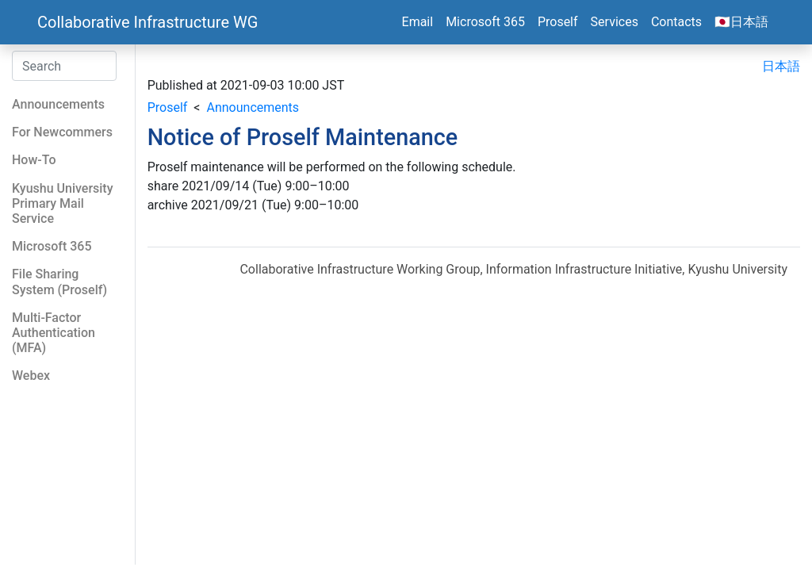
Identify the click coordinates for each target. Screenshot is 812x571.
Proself (558, 21)
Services (614, 21)
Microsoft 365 (485, 21)
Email (418, 21)
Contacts (676, 21)
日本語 (781, 66)
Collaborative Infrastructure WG (147, 22)
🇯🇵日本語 (741, 21)
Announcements (252, 107)
